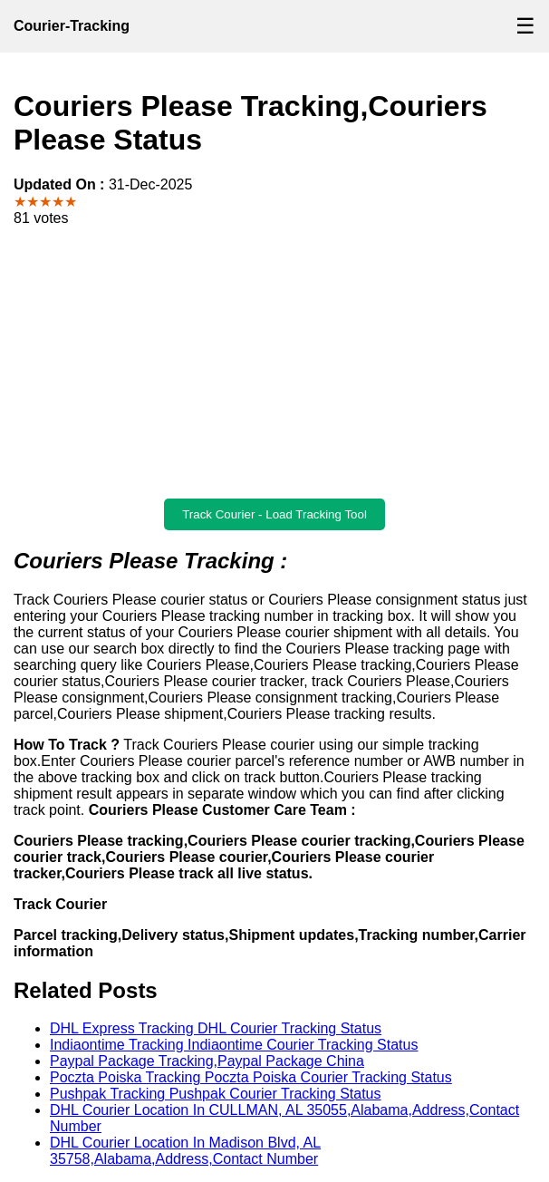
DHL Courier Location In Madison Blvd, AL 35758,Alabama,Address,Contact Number (185, 1151)
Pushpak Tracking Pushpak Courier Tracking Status (215, 1093)
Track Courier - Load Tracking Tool (274, 514)
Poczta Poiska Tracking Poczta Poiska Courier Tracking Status (251, 1077)
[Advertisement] (274, 362)
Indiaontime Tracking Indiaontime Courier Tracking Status (234, 1044)
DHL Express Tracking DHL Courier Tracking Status (215, 1028)
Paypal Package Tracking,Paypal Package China (207, 1061)
